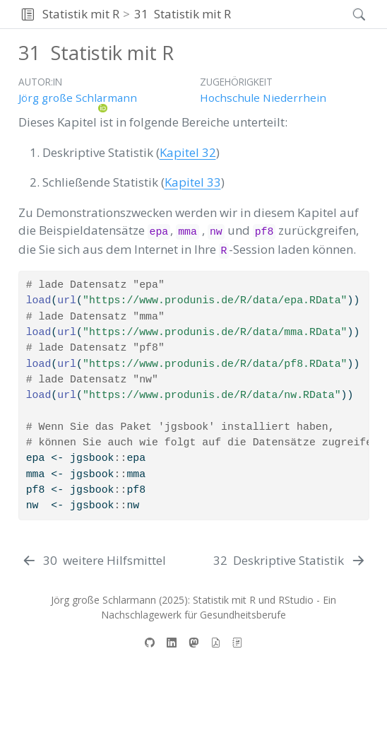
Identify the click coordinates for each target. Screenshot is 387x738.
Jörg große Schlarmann (77, 97)
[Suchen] (347, 14)
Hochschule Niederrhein (263, 97)
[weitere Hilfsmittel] (93, 560)
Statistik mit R (80, 14)
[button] (28, 14)
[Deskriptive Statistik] (289, 560)
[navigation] (288, 14)
